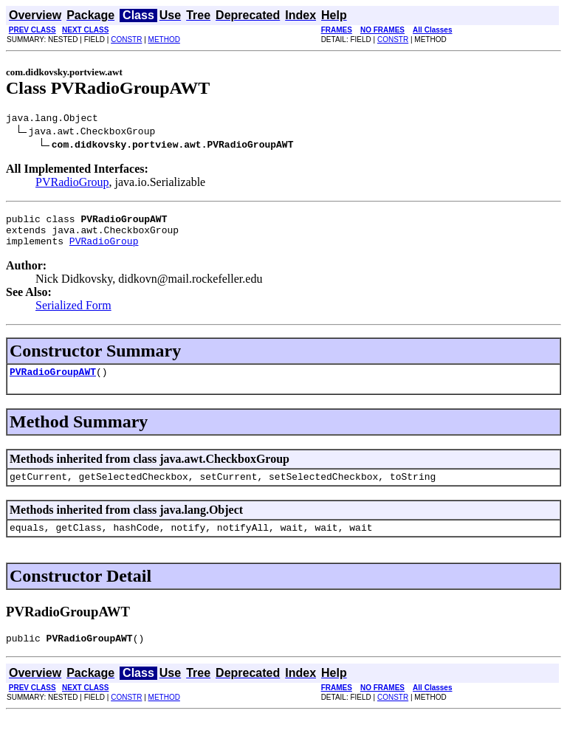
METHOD (164, 39)
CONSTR (126, 39)
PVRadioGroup (72, 184)
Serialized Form (73, 314)
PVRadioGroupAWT (53, 382)
